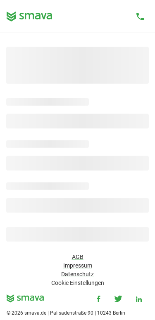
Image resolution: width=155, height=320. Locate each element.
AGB (77, 257)
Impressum (77, 265)
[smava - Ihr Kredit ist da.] (25, 300)
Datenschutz (77, 274)
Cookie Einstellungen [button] (77, 283)
